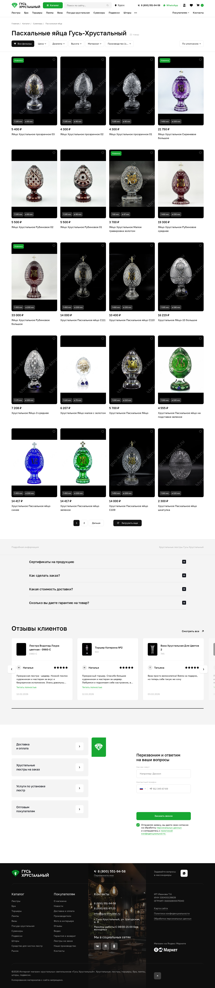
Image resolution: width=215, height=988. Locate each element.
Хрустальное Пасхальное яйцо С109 (128, 507)
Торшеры (17, 911)
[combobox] (144, 789)
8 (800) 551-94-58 (105, 903)
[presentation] (160, 808)
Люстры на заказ (63, 940)
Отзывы (58, 926)
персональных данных (169, 827)
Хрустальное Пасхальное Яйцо (128, 413)
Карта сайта (161, 908)
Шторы (15, 940)
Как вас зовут (143, 767)
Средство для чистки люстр (27, 945)
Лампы (15, 916)
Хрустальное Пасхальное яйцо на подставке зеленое (179, 414)
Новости (58, 906)
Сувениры (37, 23)
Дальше (96, 523)
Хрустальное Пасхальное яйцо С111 (82, 320)
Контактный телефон (146, 782)
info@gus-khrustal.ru (107, 913)
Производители (62, 916)
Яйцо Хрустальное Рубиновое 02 (32, 227)
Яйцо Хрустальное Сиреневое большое (177, 136)
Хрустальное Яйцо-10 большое (177, 320)
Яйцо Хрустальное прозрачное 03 (33, 134)
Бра (14, 906)
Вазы (14, 921)
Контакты (198, 12)
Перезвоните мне (104, 875)
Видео (57, 931)
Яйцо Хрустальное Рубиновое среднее (177, 228)
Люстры (16, 901)
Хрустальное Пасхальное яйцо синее (31, 507)
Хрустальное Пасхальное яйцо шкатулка (177, 507)
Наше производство (65, 945)
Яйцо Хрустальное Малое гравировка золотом (125, 228)
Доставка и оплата (64, 911)
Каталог (26, 23)
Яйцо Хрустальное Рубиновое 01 (81, 227)
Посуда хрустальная (23, 926)
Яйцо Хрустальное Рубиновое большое (31, 322)
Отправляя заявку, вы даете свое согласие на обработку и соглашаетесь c (164, 829)
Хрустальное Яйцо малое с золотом (83, 413)
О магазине (60, 901)
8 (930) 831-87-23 (104, 908)
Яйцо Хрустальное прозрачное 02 (81, 134)
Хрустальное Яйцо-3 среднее (30, 413)
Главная (15, 23)
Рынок (15, 950)
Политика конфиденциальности (172, 913)
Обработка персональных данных (172, 918)
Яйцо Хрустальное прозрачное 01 (130, 134)
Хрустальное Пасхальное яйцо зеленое (79, 507)
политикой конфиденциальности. (157, 832)
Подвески (17, 935)
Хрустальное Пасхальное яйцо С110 (132, 320)
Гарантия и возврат (65, 935)
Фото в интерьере (64, 921)
